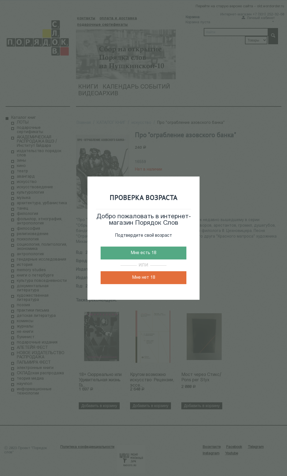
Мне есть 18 (143, 253)
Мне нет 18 (143, 277)
